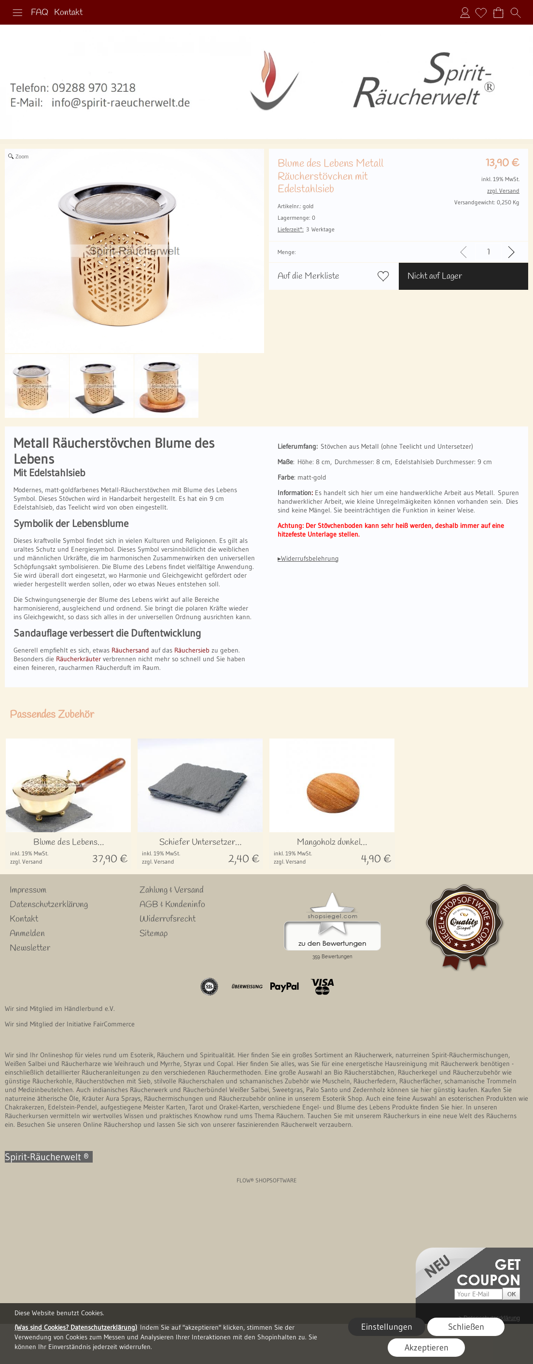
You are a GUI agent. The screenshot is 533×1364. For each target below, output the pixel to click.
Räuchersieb (192, 650)
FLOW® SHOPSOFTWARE (267, 1180)
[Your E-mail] (478, 1294)
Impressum (28, 890)
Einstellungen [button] (386, 1326)
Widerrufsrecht (168, 919)
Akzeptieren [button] (427, 1347)
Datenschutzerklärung (49, 904)
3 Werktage (306, 229)
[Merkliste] (481, 12)
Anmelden (465, 12)
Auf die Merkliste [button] (308, 276)
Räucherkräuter (78, 658)
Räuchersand (130, 650)
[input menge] (488, 251)
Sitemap (154, 933)
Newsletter (30, 948)
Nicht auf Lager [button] (434, 276)
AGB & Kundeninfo (172, 904)
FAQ (39, 12)
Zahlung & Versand (172, 890)
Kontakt (68, 12)
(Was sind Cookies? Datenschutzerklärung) (75, 1327)
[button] (17, 12)
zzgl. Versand (26, 861)
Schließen (466, 1326)
